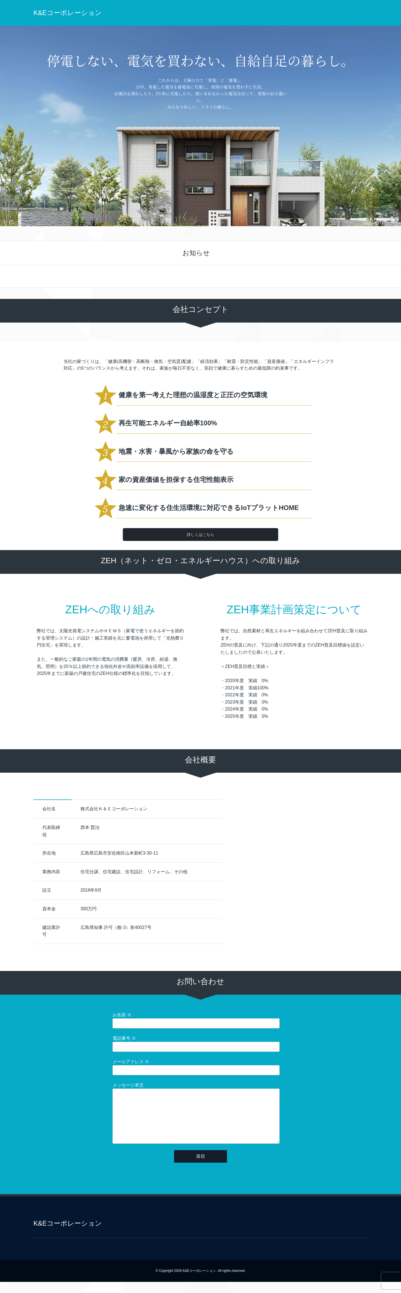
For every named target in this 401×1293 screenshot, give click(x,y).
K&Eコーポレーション (67, 12)
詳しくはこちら (200, 534)
